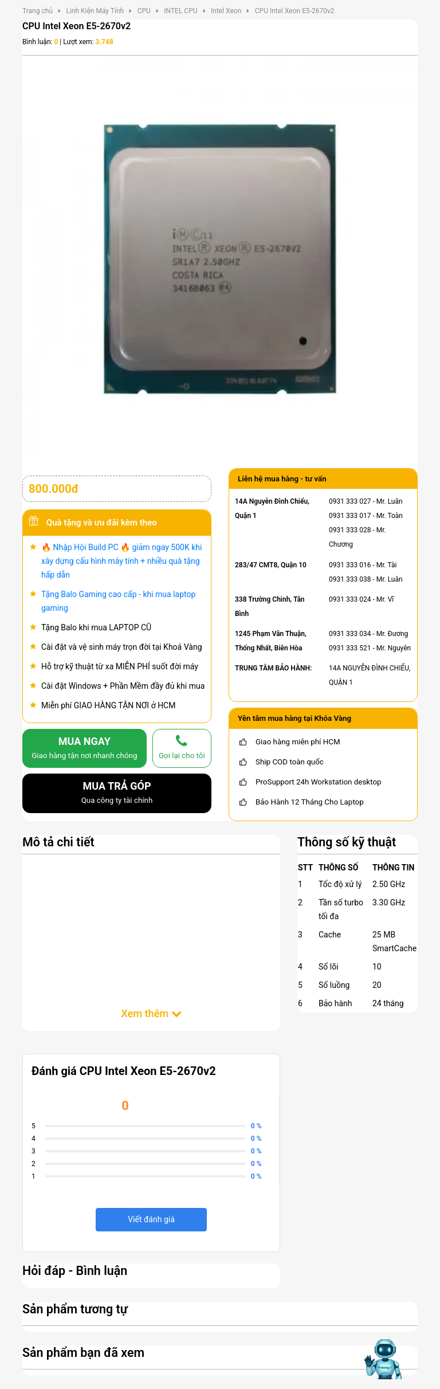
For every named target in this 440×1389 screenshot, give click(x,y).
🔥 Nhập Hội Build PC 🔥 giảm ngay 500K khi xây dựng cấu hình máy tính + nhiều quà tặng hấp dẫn (121, 561)
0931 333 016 (350, 565)
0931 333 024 (350, 599)
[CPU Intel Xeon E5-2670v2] (220, 258)
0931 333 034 (350, 634)
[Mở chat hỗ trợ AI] (384, 1359)
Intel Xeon (226, 11)
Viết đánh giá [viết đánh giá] (151, 1219)
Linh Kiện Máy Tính (95, 11)
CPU (144, 11)
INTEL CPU (180, 11)
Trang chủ (37, 11)
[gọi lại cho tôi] (181, 748)
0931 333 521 (350, 648)
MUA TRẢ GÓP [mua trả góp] (117, 793)
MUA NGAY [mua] (85, 749)
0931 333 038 (350, 579)
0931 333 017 (350, 516)
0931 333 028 (350, 530)
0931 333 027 (350, 501)
